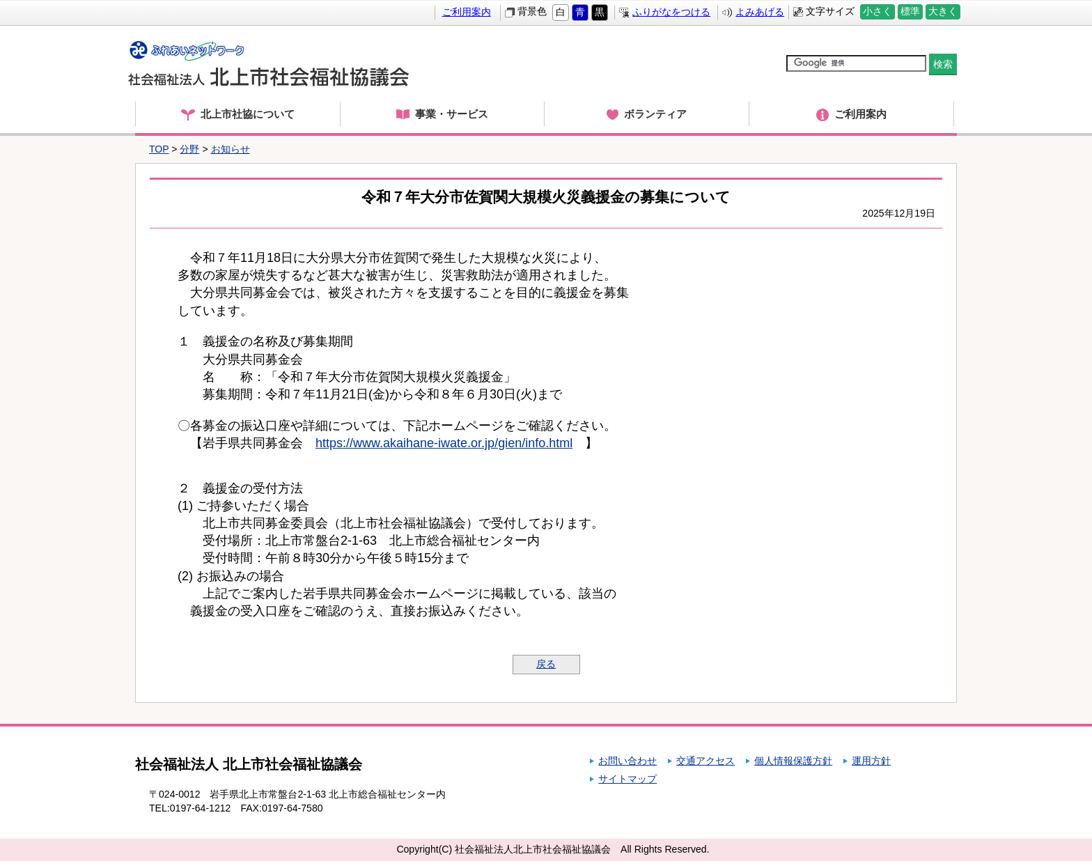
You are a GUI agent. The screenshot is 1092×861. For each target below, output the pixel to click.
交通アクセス (705, 760)
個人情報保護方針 (793, 760)
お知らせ (230, 149)
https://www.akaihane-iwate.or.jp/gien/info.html (443, 443)
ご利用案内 (466, 11)
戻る (546, 663)
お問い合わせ (627, 760)
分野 (189, 149)
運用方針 (871, 760)
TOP (159, 149)
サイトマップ (627, 778)
